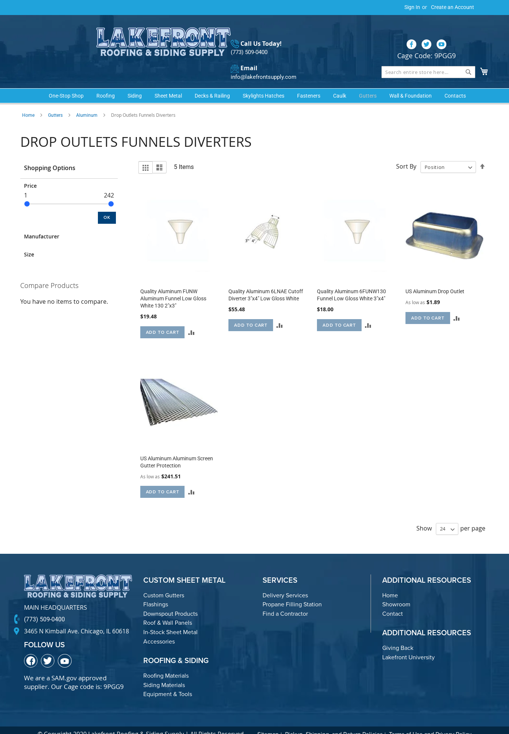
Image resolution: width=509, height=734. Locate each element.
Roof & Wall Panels (167, 610)
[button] (191, 319)
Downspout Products (170, 601)
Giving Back (397, 636)
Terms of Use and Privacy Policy (430, 721)
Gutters (55, 103)
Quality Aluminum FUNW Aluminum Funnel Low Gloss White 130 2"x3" (173, 286)
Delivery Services (285, 583)
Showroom (396, 592)
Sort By (406, 154)
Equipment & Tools (167, 681)
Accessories (159, 629)
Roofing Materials (166, 663)
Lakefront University (408, 645)
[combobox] (428, 57)
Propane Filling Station (292, 592)
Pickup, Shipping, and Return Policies (334, 721)
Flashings (155, 592)
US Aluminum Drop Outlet (434, 279)
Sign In (412, 7)
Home (28, 103)
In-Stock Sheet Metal (170, 619)
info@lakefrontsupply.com (261, 62)
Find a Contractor (285, 601)
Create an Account (452, 7)
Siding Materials (164, 672)
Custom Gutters (163, 583)
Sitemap (268, 721)
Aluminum (87, 103)
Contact (392, 601)
